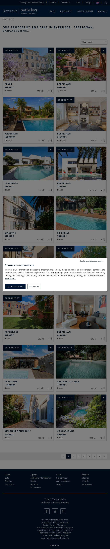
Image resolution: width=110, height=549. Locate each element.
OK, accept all (15, 286)
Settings (34, 286)
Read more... (10, 278)
